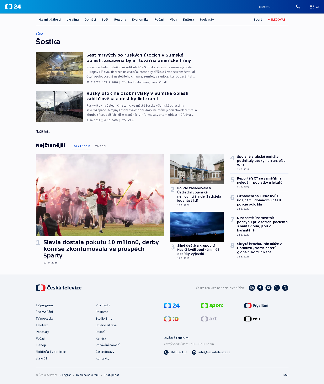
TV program (44, 305)
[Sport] (258, 19)
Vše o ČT (42, 358)
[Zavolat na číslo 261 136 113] (175, 352)
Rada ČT (101, 332)
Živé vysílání (44, 312)
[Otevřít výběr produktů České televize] (314, 6)
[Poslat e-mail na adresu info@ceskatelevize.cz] (211, 352)
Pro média (103, 305)
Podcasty (207, 19)
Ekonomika (140, 19)
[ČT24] (13, 6)
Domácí (90, 19)
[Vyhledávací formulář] (280, 6)
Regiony (120, 19)
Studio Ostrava (106, 325)
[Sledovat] (276, 19)
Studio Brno (104, 318)
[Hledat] (298, 6)
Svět (105, 19)
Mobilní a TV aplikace (51, 352)
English (66, 375)
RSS (285, 375)
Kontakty (102, 358)
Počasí (159, 19)
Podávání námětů (108, 345)
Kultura (188, 19)
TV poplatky (44, 318)
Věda (173, 19)
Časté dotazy (105, 352)
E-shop (41, 345)
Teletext (42, 325)
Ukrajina (73, 19)
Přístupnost (111, 375)
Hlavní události (50, 19)
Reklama (102, 312)
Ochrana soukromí (87, 375)
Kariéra (101, 338)
